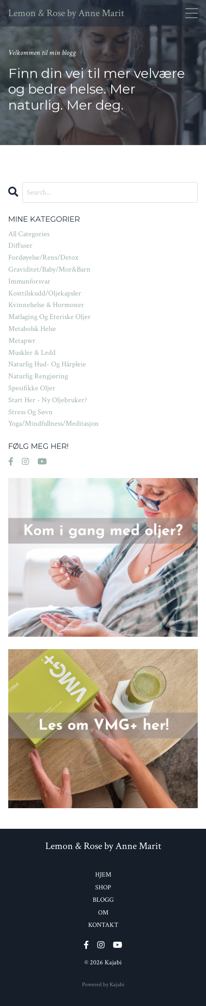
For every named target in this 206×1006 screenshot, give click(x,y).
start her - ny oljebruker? (47, 400)
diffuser (20, 245)
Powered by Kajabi (103, 984)
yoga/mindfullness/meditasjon (53, 423)
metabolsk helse (32, 328)
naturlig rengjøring (38, 376)
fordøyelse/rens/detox (43, 257)
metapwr (21, 340)
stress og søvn (30, 412)
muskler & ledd (32, 352)
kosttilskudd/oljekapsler (44, 293)
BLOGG (103, 900)
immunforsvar (29, 281)
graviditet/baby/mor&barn (49, 269)
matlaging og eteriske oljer (49, 316)
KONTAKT (103, 925)
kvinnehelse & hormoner (46, 305)
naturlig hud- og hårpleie (47, 364)
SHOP (103, 887)
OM (103, 912)
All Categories (28, 234)
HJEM (103, 874)
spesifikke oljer (31, 388)
